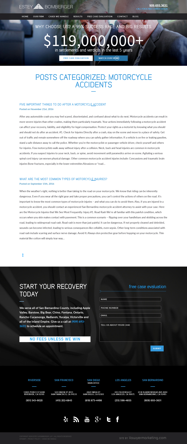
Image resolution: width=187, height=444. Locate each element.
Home (25, 16)
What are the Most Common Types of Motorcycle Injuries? (63, 179)
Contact (122, 16)
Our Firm (38, 16)
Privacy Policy (34, 439)
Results (77, 16)
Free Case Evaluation (99, 16)
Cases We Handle (59, 16)
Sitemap (22, 439)
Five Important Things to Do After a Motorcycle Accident (62, 104)
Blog (136, 16)
